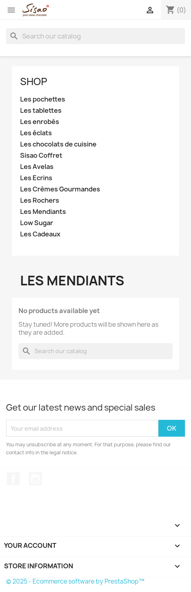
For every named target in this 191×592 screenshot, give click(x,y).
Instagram (35, 478)
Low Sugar (36, 223)
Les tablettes (41, 110)
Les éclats (36, 133)
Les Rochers (39, 200)
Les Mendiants (43, 212)
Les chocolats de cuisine (58, 144)
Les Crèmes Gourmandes (60, 189)
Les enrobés (39, 122)
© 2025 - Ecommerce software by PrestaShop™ (75, 581)
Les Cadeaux (40, 234)
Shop (33, 81)
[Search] (95, 36)
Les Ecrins (36, 178)
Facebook (13, 478)
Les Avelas (36, 167)
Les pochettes (42, 99)
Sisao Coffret (41, 155)
